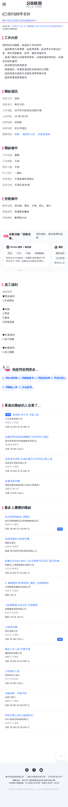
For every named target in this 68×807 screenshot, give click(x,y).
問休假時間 (11, 378)
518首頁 (15, 26)
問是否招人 (60, 378)
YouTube (41, 770)
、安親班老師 (43, 134)
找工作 (23, 26)
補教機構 (31, 26)
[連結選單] (4, 4)
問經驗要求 (27, 378)
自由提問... (27, 387)
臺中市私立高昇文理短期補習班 (49, 26)
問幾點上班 (11, 387)
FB (34, 770)
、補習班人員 (27, 134)
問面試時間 (43, 378)
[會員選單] (64, 4)
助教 (17, 134)
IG (27, 770)
